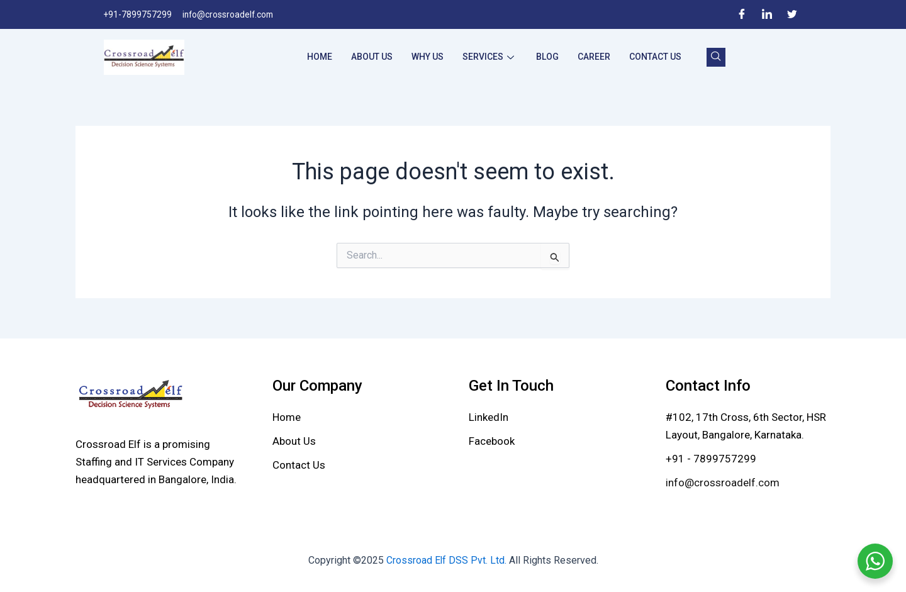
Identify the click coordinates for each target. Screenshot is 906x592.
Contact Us (655, 57)
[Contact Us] (298, 465)
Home (319, 57)
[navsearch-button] (716, 57)
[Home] (286, 417)
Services (489, 57)
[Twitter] (792, 14)
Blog (547, 57)
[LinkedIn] (767, 14)
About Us (372, 57)
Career (594, 57)
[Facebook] (741, 14)
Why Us (427, 57)
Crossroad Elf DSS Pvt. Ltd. (447, 560)
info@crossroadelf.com (723, 482)
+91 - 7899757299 (711, 458)
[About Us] (294, 441)
